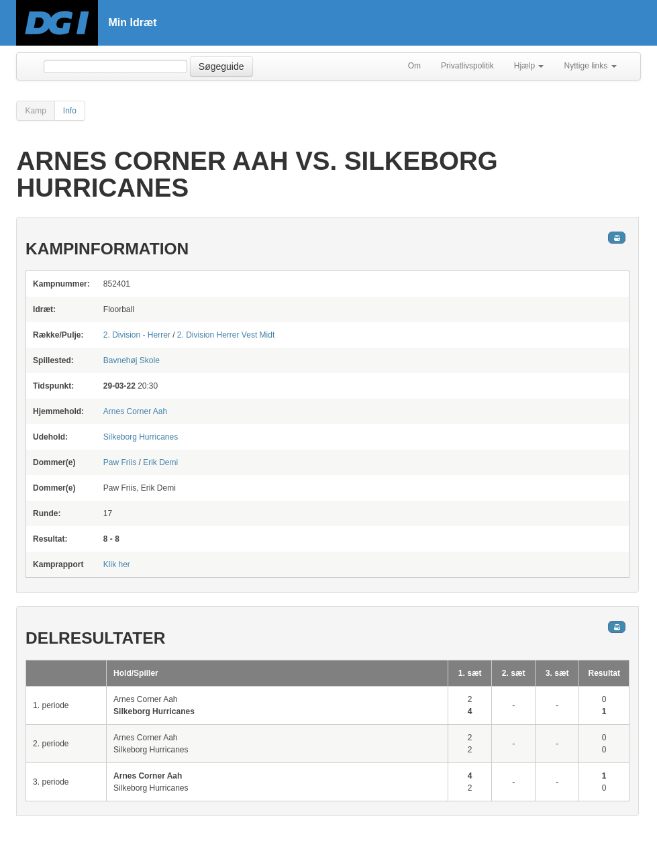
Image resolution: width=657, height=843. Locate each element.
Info (70, 110)
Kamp (35, 110)
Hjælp (529, 65)
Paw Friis (119, 462)
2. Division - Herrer (136, 335)
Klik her (116, 564)
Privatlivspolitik (467, 65)
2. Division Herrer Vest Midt (225, 335)
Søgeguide (221, 66)
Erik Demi (160, 462)
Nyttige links (590, 65)
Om (414, 65)
